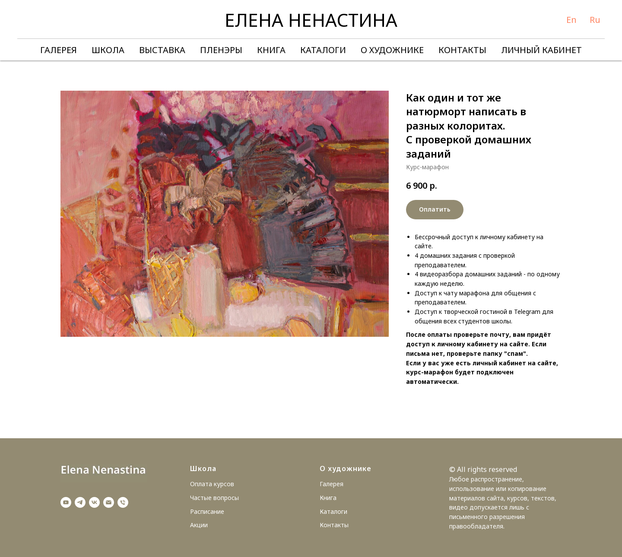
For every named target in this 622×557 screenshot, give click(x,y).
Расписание (207, 511)
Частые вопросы (214, 498)
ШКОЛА (108, 50)
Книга (328, 498)
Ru (595, 19)
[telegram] (80, 502)
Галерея (331, 484)
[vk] (94, 502)
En (571, 19)
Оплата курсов (212, 484)
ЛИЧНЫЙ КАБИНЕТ (541, 50)
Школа (203, 468)
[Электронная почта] (108, 502)
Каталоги (333, 511)
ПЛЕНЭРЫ (221, 50)
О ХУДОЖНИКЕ (392, 50)
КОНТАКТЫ (462, 50)
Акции (199, 525)
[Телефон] (122, 502)
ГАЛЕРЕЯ (58, 50)
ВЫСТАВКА (162, 50)
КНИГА (271, 50)
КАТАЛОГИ (323, 50)
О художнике (345, 468)
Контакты (334, 525)
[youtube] (65, 502)
